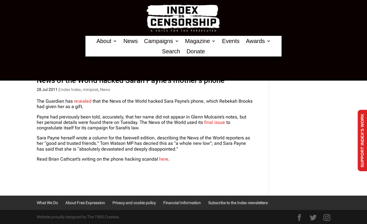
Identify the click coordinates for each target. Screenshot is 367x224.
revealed (83, 101)
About (103, 41)
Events (230, 41)
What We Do (47, 202)
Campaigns (158, 41)
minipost (90, 89)
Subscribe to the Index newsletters (238, 202)
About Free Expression (85, 202)
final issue (214, 122)
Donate (195, 51)
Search (171, 51)
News (130, 41)
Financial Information (182, 202)
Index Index (70, 89)
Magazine (197, 41)
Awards (255, 41)
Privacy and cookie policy (134, 202)
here (163, 159)
